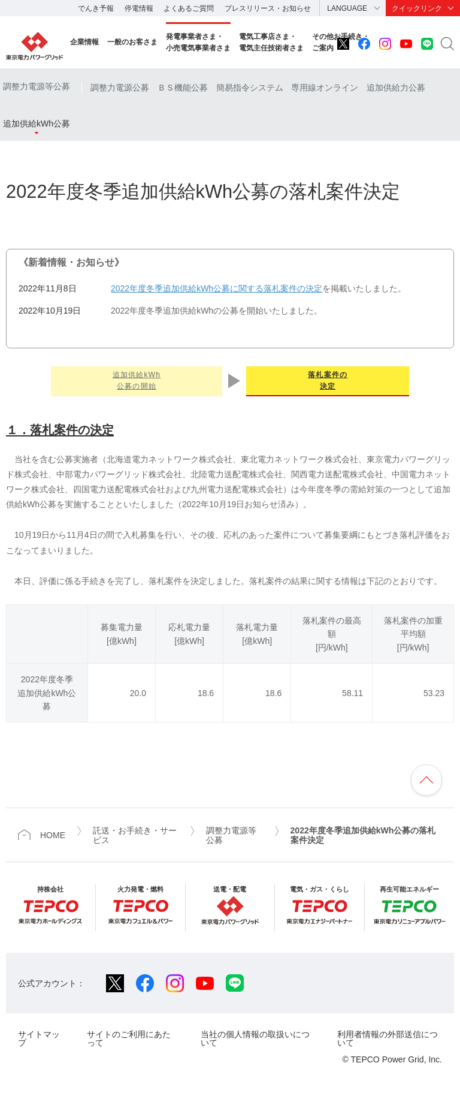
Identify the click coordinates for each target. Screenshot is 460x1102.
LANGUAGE (347, 8)
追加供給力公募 (396, 87)
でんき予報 (96, 8)
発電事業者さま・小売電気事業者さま (198, 42)
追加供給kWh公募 (36, 123)
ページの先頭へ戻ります (426, 780)
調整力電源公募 (119, 87)
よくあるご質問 (189, 8)
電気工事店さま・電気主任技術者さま (271, 42)
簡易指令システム (249, 87)
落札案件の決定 (327, 380)
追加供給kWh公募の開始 (137, 380)
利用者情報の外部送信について (387, 1038)
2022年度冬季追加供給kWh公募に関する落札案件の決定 (216, 288)
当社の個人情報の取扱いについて (255, 1038)
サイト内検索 (447, 43)
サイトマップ (39, 1038)
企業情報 (84, 42)
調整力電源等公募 (36, 86)
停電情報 (139, 8)
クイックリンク (417, 8)
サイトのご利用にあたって (129, 1038)
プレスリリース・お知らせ (268, 8)
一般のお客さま (132, 42)
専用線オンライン (324, 87)
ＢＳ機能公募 (183, 87)
